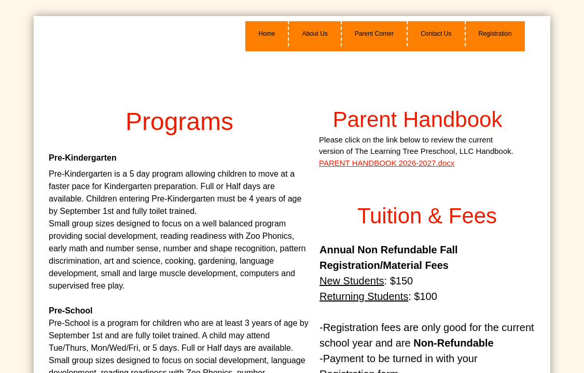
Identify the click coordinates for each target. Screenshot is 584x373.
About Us (314, 33)
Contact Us (436, 33)
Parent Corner (374, 33)
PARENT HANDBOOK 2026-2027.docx (386, 163)
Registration (495, 33)
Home (266, 33)
